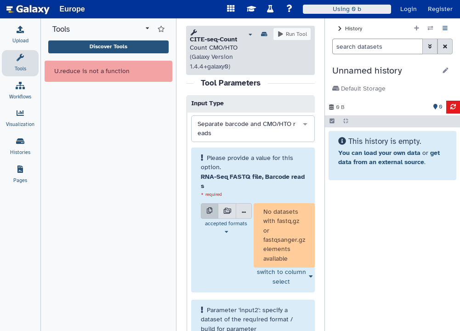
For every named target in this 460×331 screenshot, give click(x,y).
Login (408, 9)
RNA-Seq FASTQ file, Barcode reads (253, 181)
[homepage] (28, 9)
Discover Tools (108, 46)
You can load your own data (379, 153)
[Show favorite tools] (161, 29)
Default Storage (359, 88)
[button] (384, 70)
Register (440, 9)
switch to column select (281, 276)
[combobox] (253, 128)
